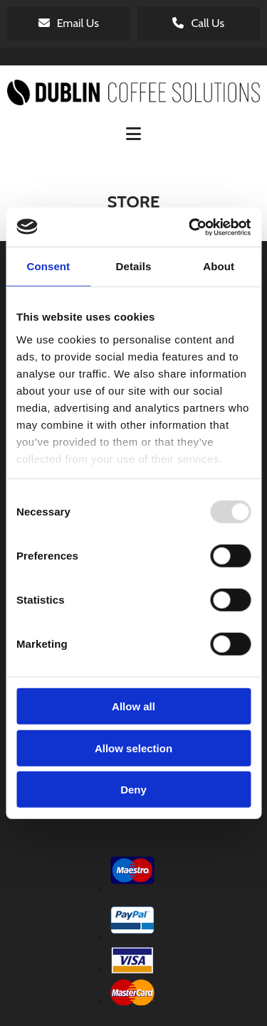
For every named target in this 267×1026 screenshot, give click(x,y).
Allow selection (133, 748)
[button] (68, 24)
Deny (133, 790)
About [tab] (218, 266)
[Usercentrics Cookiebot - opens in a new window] (190, 227)
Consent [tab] (48, 266)
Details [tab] (134, 266)
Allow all (133, 706)
